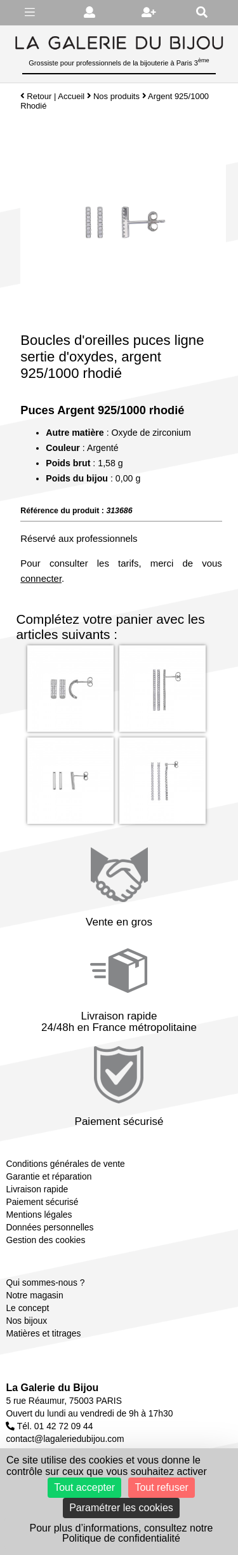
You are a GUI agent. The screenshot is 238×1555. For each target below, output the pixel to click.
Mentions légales (39, 1214)
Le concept (27, 1308)
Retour (35, 96)
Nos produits (116, 96)
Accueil (71, 96)
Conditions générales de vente (65, 1164)
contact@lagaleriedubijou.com (65, 1439)
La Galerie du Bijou (52, 1387)
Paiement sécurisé (42, 1202)
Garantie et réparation (48, 1176)
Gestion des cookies (45, 1240)
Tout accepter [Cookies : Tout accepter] (84, 1487)
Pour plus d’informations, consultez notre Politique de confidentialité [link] (121, 1533)
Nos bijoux (26, 1321)
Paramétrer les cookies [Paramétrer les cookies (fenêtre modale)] (121, 1507)
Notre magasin (34, 1295)
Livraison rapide (37, 1189)
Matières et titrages (43, 1333)
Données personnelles (49, 1227)
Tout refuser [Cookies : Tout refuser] (161, 1487)
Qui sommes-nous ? (45, 1282)
